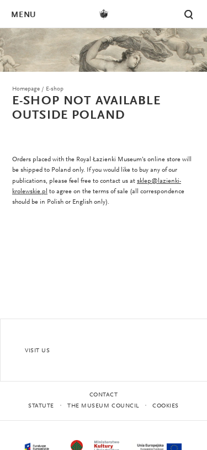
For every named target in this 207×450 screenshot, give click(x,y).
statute (41, 406)
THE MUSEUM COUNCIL (103, 406)
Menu (23, 15)
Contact (103, 395)
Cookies (165, 406)
